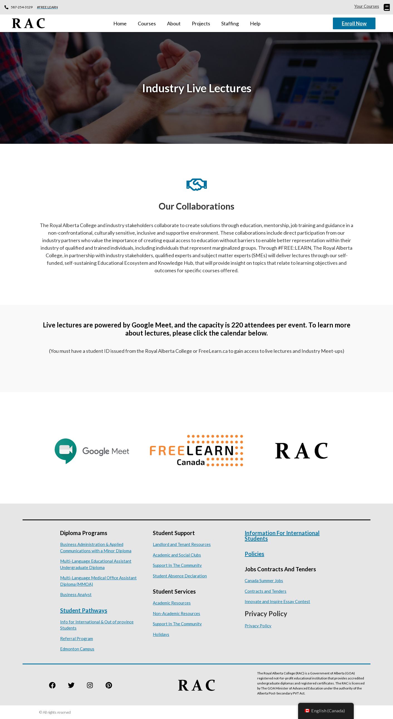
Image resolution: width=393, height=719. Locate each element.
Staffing (230, 23)
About (174, 23)
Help (255, 23)
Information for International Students (282, 535)
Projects (201, 23)
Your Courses (366, 6)
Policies (254, 553)
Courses (147, 23)
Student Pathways (83, 610)
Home (120, 23)
